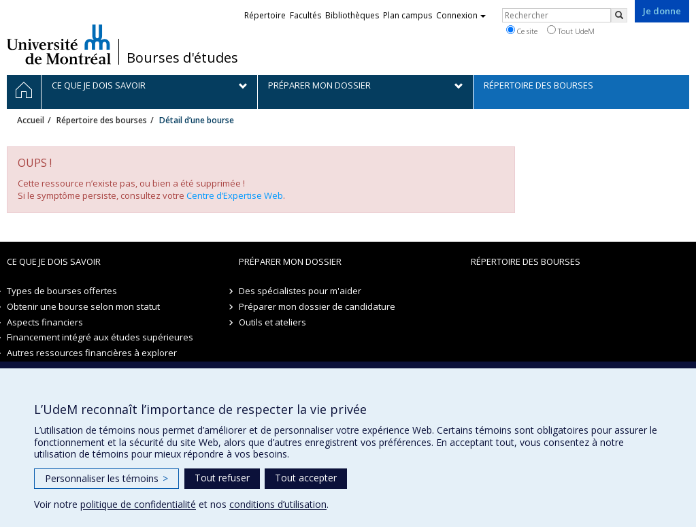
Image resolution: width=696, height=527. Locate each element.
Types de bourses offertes (62, 291)
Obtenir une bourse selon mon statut (83, 306)
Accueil (30, 120)
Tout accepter (306, 477)
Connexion (461, 15)
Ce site (521, 30)
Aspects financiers (45, 322)
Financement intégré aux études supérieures (100, 337)
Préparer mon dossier (290, 261)
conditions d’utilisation (278, 504)
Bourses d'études (182, 58)
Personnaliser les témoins (106, 478)
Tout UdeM (571, 30)
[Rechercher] (619, 15)
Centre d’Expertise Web (234, 195)
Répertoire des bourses (101, 120)
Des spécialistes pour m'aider (300, 291)
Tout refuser (222, 477)
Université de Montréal (59, 44)
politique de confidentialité (138, 504)
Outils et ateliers (272, 322)
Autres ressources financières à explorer (92, 353)
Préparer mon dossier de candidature (317, 306)
